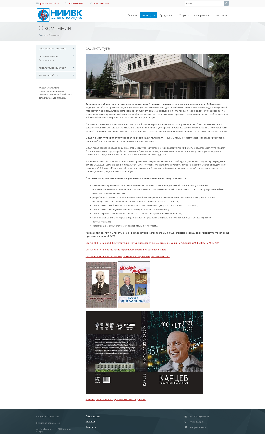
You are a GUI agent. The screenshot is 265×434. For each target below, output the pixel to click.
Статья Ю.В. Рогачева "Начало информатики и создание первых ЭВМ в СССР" (128, 256)
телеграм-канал (101, 3)
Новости (90, 421)
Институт (148, 15)
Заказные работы (48, 75)
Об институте (93, 416)
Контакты (221, 15)
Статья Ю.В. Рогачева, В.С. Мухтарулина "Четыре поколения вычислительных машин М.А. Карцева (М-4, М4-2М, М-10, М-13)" (152, 242)
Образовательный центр (52, 48)
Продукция (167, 15)
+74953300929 (76, 3)
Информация (203, 15)
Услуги (184, 15)
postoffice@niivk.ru (49, 3)
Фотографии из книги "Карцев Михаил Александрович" (116, 399)
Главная (132, 15)
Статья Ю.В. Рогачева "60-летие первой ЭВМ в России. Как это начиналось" (126, 249)
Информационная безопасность (48, 58)
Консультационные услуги (53, 67)
